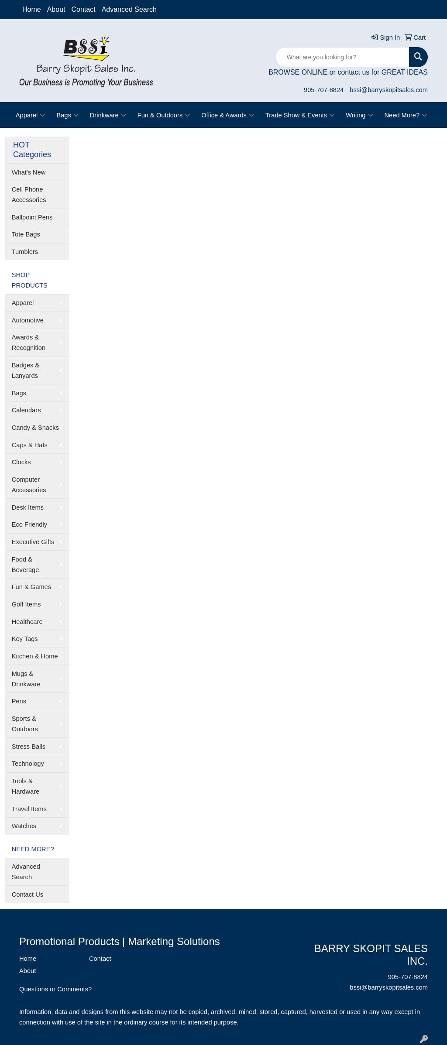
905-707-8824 (324, 89)
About (56, 9)
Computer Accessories (29, 484)
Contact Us (28, 894)
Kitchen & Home (35, 656)
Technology (28, 763)
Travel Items (29, 808)
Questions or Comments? (55, 989)
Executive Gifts (33, 541)
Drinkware (108, 115)
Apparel (30, 115)
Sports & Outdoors (25, 724)
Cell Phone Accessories (29, 194)
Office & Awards (227, 115)
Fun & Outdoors (164, 115)
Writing (359, 115)
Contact (84, 9)
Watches (24, 825)
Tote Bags (26, 234)
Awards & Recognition (28, 342)
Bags (67, 115)
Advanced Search (129, 9)
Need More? (406, 115)
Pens (19, 701)
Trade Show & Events (299, 115)
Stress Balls (28, 746)
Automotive (28, 320)
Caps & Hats (30, 445)
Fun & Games (31, 586)
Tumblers (25, 251)
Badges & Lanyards (26, 370)
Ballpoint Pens (32, 217)
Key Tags (25, 638)
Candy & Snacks (35, 427)
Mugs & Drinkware (26, 679)
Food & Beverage (25, 564)
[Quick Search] (342, 57)
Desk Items (28, 507)
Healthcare (27, 621)
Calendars (26, 410)
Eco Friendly (29, 524)
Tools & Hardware (26, 786)
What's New (29, 172)
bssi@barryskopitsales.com (389, 89)
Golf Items (26, 604)
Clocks (21, 462)
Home (31, 9)
